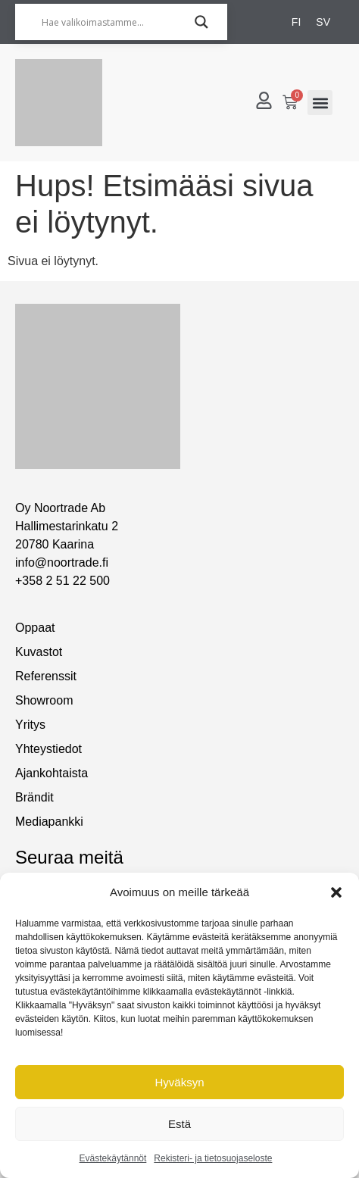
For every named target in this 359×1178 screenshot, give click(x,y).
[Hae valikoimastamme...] (114, 22)
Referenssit (45, 676)
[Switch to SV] (323, 22)
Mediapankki (49, 821)
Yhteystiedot (48, 748)
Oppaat (35, 627)
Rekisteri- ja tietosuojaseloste (213, 1158)
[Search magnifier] (201, 22)
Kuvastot (38, 651)
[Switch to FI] (296, 22)
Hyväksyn (179, 1082)
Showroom (44, 700)
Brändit (34, 797)
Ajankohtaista (51, 773)
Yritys (30, 724)
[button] (336, 892)
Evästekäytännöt (113, 1158)
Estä (179, 1123)
